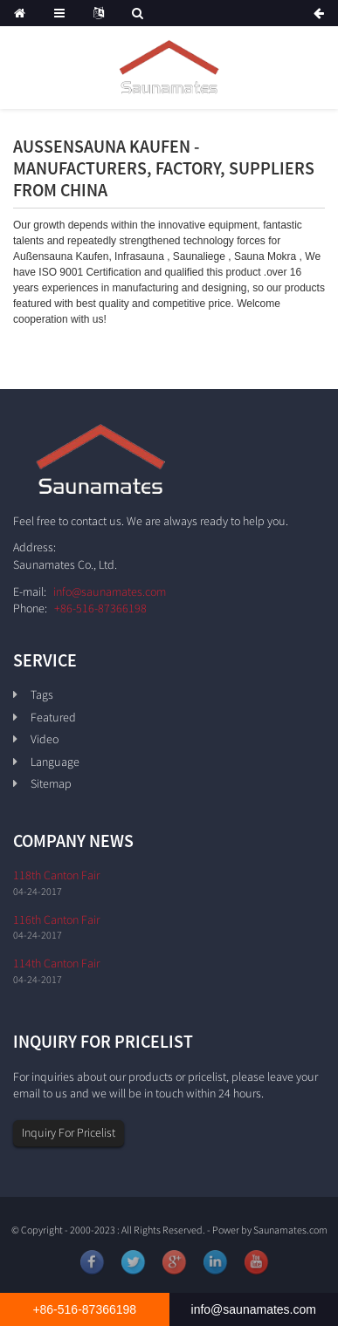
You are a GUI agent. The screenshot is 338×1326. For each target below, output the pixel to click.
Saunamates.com (290, 1229)
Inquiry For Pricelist (68, 1132)
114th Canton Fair (56, 963)
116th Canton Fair (56, 919)
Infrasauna (139, 256)
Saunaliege (199, 256)
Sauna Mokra (265, 256)
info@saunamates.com (109, 591)
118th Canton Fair (56, 875)
